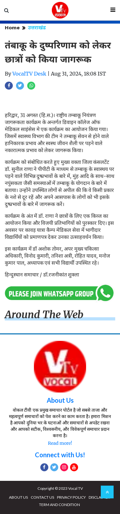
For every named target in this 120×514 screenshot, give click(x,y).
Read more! (60, 443)
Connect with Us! (60, 455)
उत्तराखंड (37, 28)
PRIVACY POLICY (71, 497)
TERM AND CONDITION (59, 504)
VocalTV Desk (29, 73)
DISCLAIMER (99, 497)
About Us (60, 400)
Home (12, 28)
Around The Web (44, 314)
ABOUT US (18, 497)
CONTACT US (42, 497)
